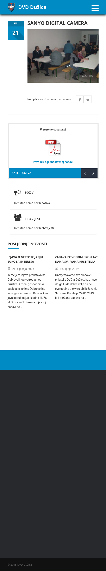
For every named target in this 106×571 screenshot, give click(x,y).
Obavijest (27, 219)
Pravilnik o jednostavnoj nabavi (53, 162)
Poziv (29, 192)
